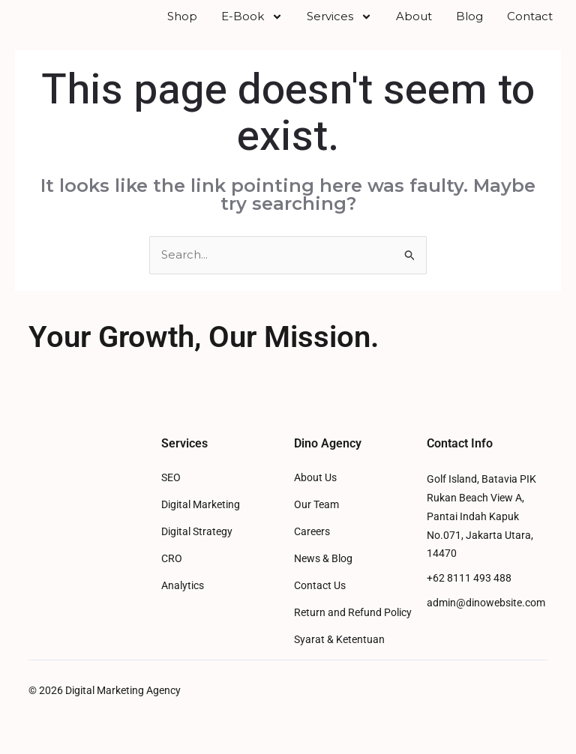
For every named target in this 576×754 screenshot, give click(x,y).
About (414, 26)
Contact (530, 26)
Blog (469, 26)
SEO (171, 498)
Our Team (316, 525)
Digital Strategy (196, 552)
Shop (182, 26)
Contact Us (320, 606)
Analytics (182, 606)
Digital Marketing (200, 525)
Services (339, 27)
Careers (312, 552)
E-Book (252, 27)
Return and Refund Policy (353, 633)
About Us (315, 498)
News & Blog (323, 579)
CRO (171, 579)
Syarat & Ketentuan (339, 660)
